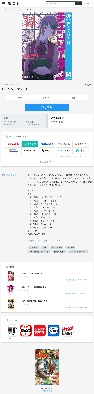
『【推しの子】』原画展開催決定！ (33, 287)
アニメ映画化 (57, 248)
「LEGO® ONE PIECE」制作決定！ (33, 301)
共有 (86, 85)
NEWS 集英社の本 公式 (70, 280)
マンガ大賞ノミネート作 (39, 252)
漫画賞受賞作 (59, 252)
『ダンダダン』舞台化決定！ (30, 273)
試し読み (47, 107)
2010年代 (33, 248)
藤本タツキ (12, 175)
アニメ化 (70, 248)
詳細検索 (89, 3)
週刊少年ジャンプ (34, 241)
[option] (47, 46)
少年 (44, 248)
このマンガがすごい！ (78, 252)
